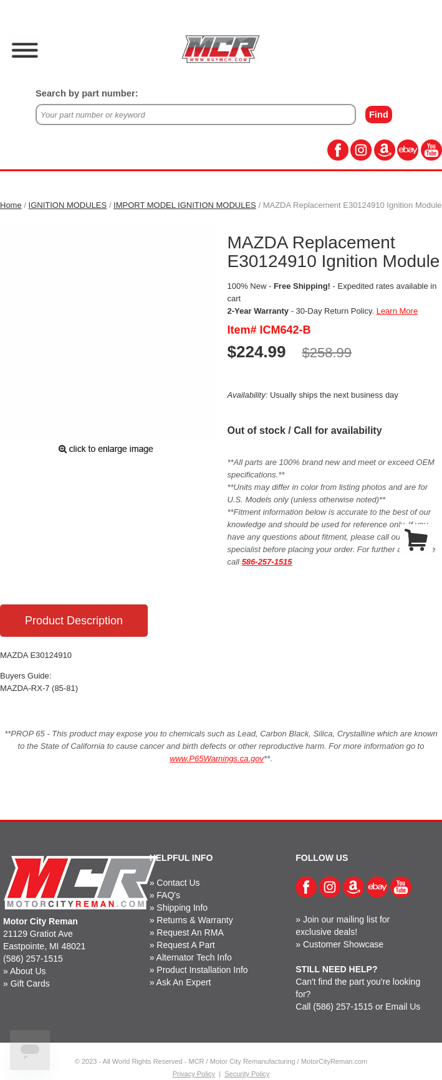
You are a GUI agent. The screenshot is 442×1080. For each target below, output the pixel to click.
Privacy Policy (194, 1074)
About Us (28, 971)
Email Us (402, 1007)
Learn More (397, 311)
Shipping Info (182, 908)
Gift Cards (30, 983)
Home (11, 205)
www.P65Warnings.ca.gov (217, 758)
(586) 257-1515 (33, 959)
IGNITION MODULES (68, 205)
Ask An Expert (183, 982)
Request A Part (185, 945)
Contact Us (177, 883)
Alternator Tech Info (194, 957)
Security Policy (246, 1074)
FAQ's (168, 895)
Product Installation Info (201, 970)
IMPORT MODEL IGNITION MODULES (184, 205)
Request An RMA (189, 932)
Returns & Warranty (194, 920)
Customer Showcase (343, 944)
